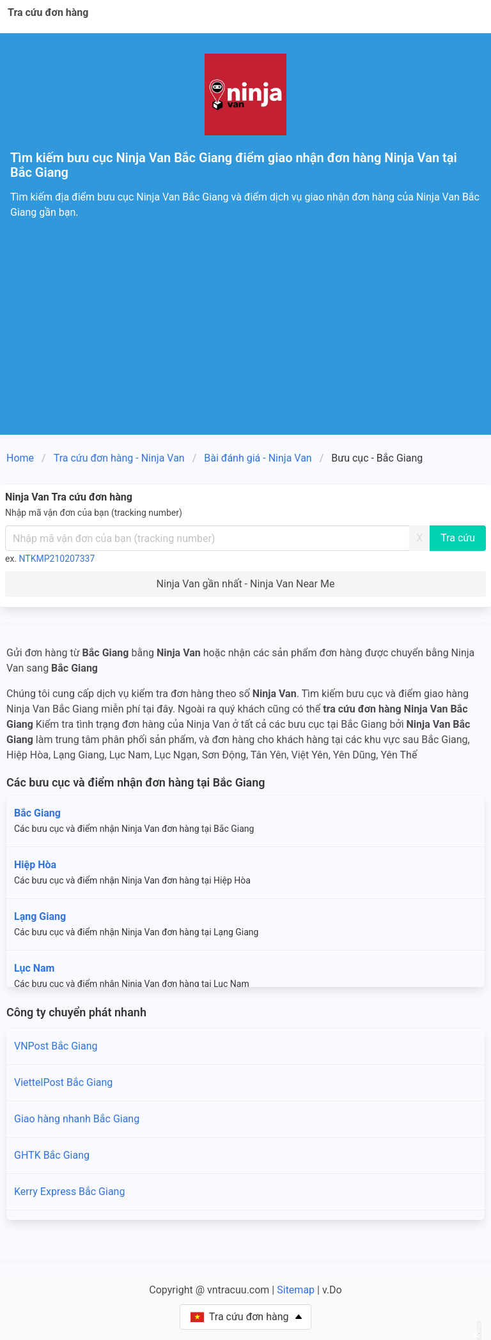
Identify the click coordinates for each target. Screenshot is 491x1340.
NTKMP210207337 (57, 558)
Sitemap (296, 1290)
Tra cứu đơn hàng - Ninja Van (119, 458)
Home (20, 458)
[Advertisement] (245, 339)
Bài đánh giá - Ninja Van (257, 458)
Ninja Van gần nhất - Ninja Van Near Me (246, 584)
